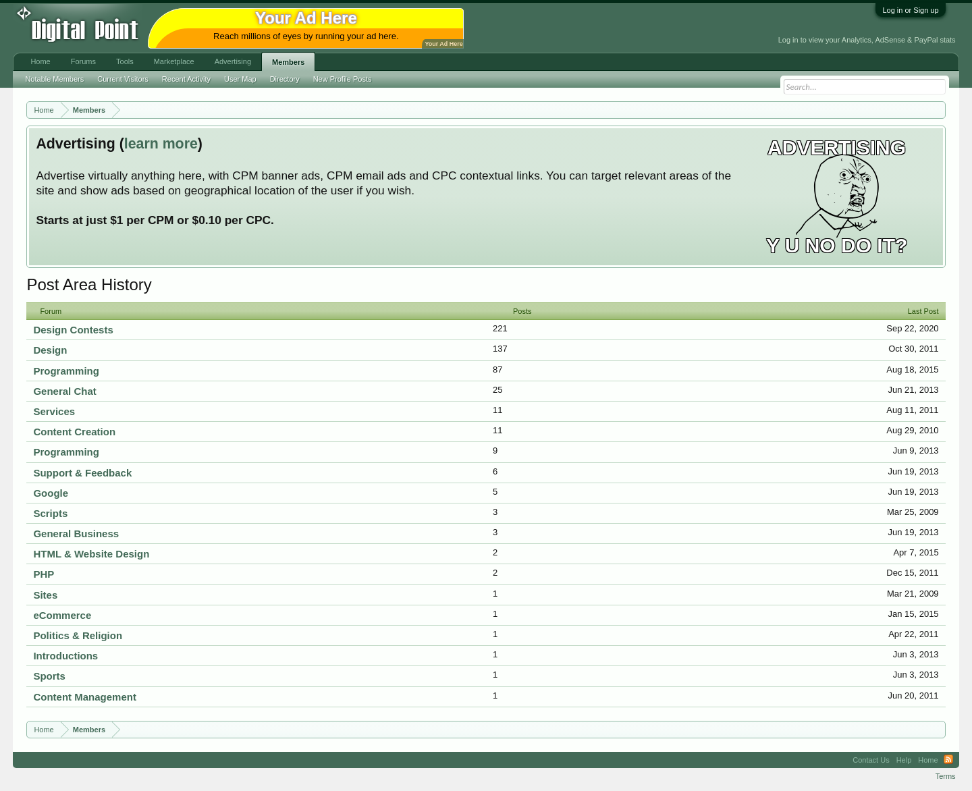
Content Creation (74, 431)
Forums (83, 61)
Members (288, 62)
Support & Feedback (82, 473)
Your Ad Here (443, 43)
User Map (240, 79)
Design (50, 350)
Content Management (84, 697)
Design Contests (73, 329)
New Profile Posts (342, 79)
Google (50, 493)
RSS (948, 760)
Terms (946, 776)
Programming (66, 371)
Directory (285, 79)
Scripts (50, 513)
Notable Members (54, 79)
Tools (125, 61)
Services (54, 411)
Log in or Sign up (910, 10)
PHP (43, 574)
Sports (49, 676)
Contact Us (871, 760)
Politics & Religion (77, 635)
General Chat (64, 391)
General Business (76, 533)
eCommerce (62, 615)
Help (904, 760)
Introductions (65, 655)
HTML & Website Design (91, 554)
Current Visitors (122, 79)
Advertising (233, 61)
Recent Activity (186, 79)
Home (40, 61)
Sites (45, 595)
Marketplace (174, 61)
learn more (161, 144)
